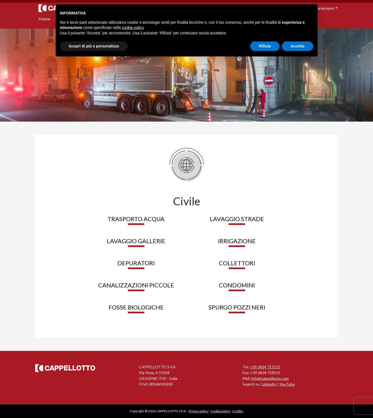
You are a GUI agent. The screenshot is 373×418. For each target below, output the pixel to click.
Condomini (237, 285)
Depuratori (136, 263)
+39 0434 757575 (265, 367)
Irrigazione (237, 241)
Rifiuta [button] (265, 46)
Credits (237, 411)
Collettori (237, 263)
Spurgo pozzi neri (236, 307)
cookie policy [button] (133, 27)
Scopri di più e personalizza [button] (94, 46)
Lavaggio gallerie (136, 241)
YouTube (287, 384)
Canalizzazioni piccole (136, 285)
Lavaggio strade (237, 218)
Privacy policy (198, 411)
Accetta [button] (298, 46)
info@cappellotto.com (270, 378)
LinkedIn (269, 384)
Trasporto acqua (136, 218)
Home (44, 18)
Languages (325, 8)
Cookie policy (220, 411)
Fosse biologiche (136, 307)
